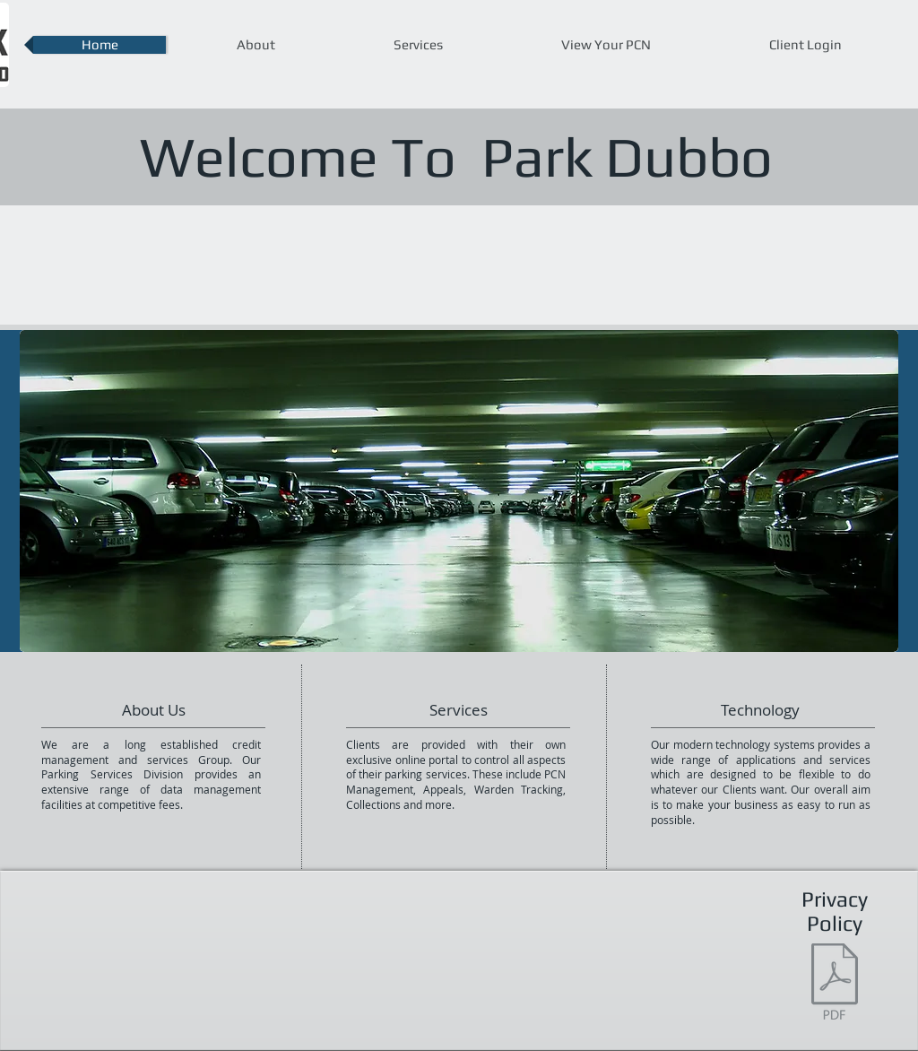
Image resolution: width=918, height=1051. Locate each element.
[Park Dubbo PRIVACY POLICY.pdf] (834, 983)
